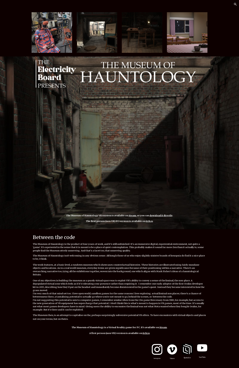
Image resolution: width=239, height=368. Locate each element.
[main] (119, 218)
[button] (235, 4)
